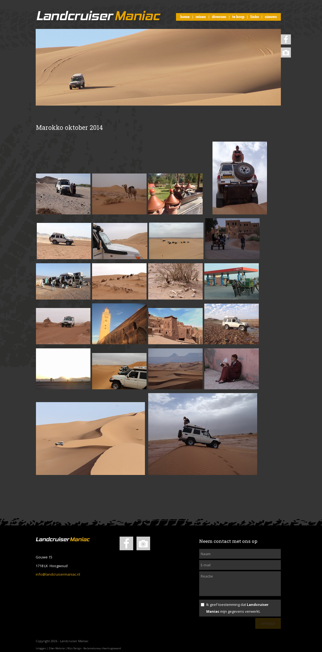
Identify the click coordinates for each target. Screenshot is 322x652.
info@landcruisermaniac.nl (58, 574)
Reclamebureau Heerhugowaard (102, 648)
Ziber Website (56, 648)
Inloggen (41, 648)
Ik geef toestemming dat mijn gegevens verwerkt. (237, 608)
